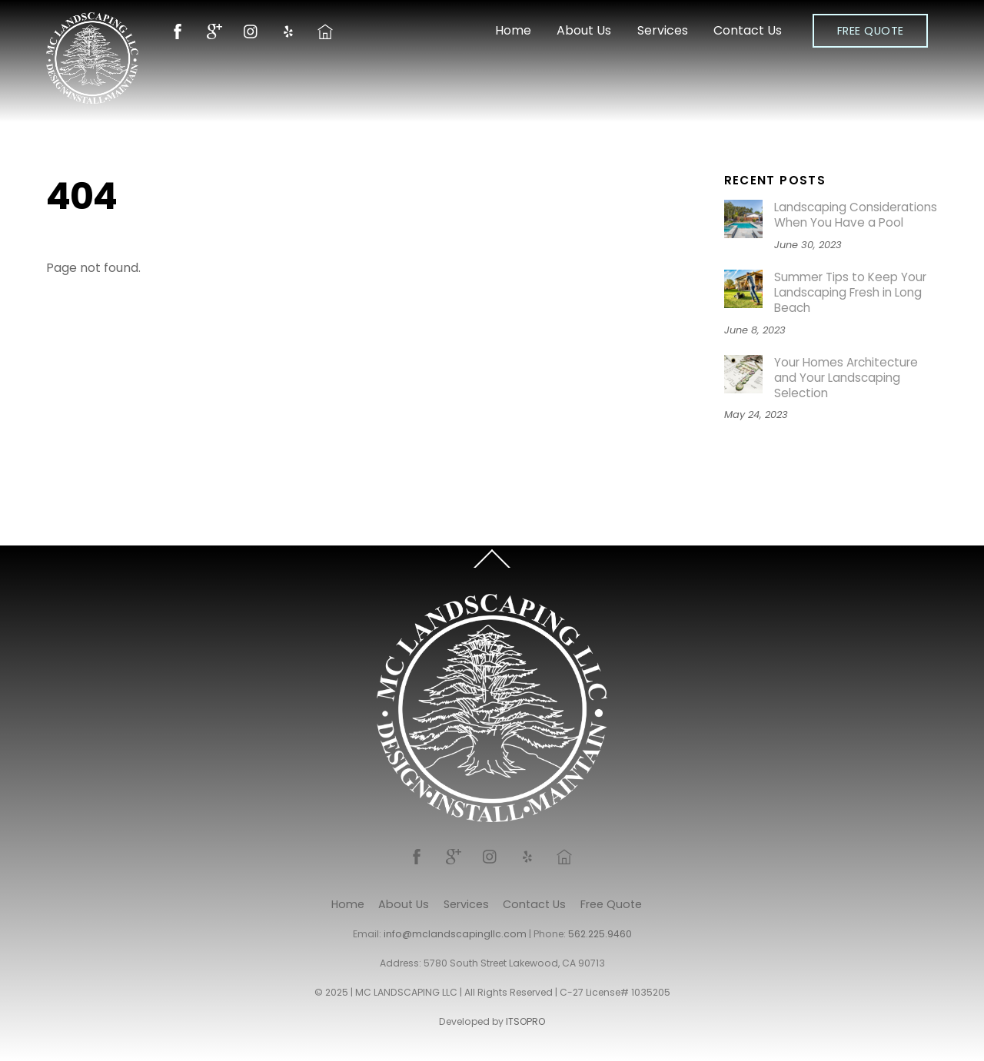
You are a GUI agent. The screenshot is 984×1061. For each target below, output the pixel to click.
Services (662, 30)
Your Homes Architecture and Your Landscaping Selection (846, 377)
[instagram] (251, 30)
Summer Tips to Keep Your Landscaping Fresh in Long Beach (850, 292)
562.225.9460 (600, 933)
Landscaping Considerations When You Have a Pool (855, 215)
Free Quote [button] (870, 30)
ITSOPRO (525, 1021)
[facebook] (177, 30)
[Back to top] (492, 567)
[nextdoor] (325, 30)
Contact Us (747, 30)
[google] (214, 30)
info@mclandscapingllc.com (455, 933)
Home (513, 30)
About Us (584, 30)
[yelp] (288, 30)
